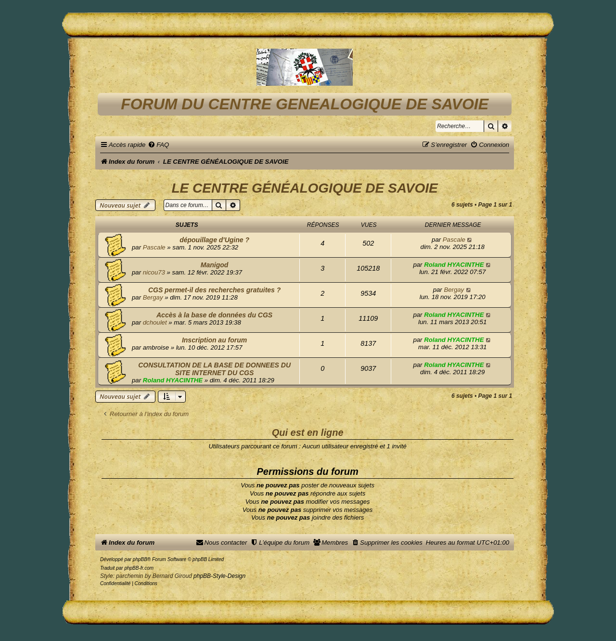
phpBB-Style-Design (219, 576)
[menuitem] (158, 144)
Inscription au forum (214, 340)
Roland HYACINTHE (454, 264)
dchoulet (155, 322)
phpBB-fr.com (139, 568)
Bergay (153, 297)
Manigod (215, 265)
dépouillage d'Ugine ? (214, 240)
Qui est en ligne (308, 432)
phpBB (140, 559)
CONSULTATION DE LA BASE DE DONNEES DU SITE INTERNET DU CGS (214, 369)
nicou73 (154, 272)
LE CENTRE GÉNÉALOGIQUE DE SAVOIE (304, 188)
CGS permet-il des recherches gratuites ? (214, 290)
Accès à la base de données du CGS (214, 315)
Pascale (154, 247)
